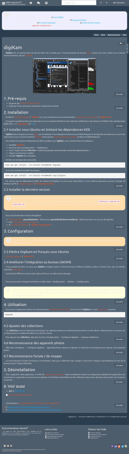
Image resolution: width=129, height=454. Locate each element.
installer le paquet (21, 117)
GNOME (28, 55)
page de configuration (41, 25)
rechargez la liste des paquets (25, 222)
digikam (35, 117)
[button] (101, 3)
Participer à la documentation (54, 434)
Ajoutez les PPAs (16, 219)
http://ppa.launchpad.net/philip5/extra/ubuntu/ (29, 407)
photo (124, 35)
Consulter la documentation (97, 434)
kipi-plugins (23, 124)
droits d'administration (30, 103)
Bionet (56, 403)
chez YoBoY (58, 17)
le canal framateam (47, 22)
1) (39, 219)
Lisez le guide (93, 438)
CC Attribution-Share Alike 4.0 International (12, 451)
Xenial (102, 35)
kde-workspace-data (45, 183)
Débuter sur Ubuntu (52, 433)
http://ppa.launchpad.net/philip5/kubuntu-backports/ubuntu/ (35, 410)
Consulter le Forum (94, 436)
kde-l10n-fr (28, 256)
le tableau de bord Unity (59, 309)
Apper (74, 137)
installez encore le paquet (87, 117)
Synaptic (20, 145)
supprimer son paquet (54, 374)
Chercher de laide (94, 433)
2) (78, 219)
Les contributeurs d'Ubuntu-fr (32, 403)
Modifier (120, 94)
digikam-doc (105, 117)
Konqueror (66, 137)
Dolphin (57, 137)
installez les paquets (19, 224)
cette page (17, 269)
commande (102, 309)
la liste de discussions (91, 22)
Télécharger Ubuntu (52, 438)
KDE (89, 53)
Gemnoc (49, 403)
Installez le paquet (13, 256)
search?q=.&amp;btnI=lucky (19, 395)
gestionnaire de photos (113, 35)
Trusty (95, 35)
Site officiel (20, 391)
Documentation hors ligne (53, 436)
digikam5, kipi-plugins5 (41, 224)
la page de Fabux (79, 20)
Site (33, 124)
